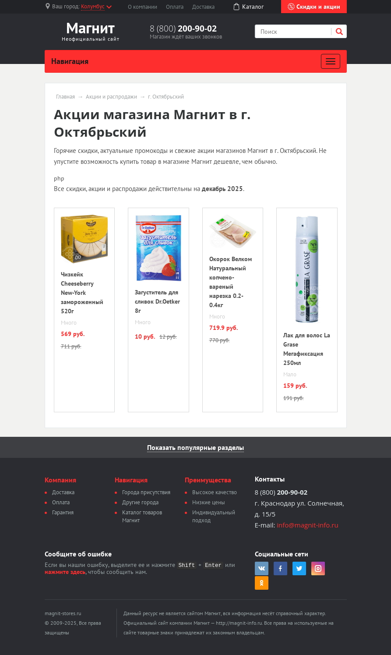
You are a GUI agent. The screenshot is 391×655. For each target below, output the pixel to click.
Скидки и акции (314, 7)
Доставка (203, 7)
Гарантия (63, 512)
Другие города (140, 502)
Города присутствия (146, 492)
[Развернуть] (330, 61)
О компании (142, 7)
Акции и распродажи (111, 96)
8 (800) (183, 28)
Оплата (174, 7)
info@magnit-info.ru (307, 524)
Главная (65, 96)
